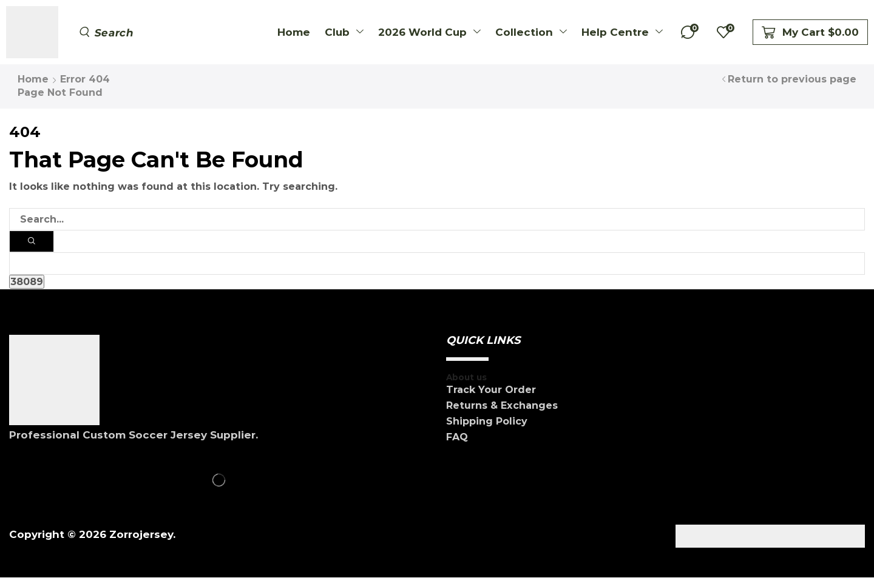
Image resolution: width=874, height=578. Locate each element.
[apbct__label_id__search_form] (437, 264)
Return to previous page (792, 79)
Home (33, 79)
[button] (107, 32)
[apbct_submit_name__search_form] (26, 282)
